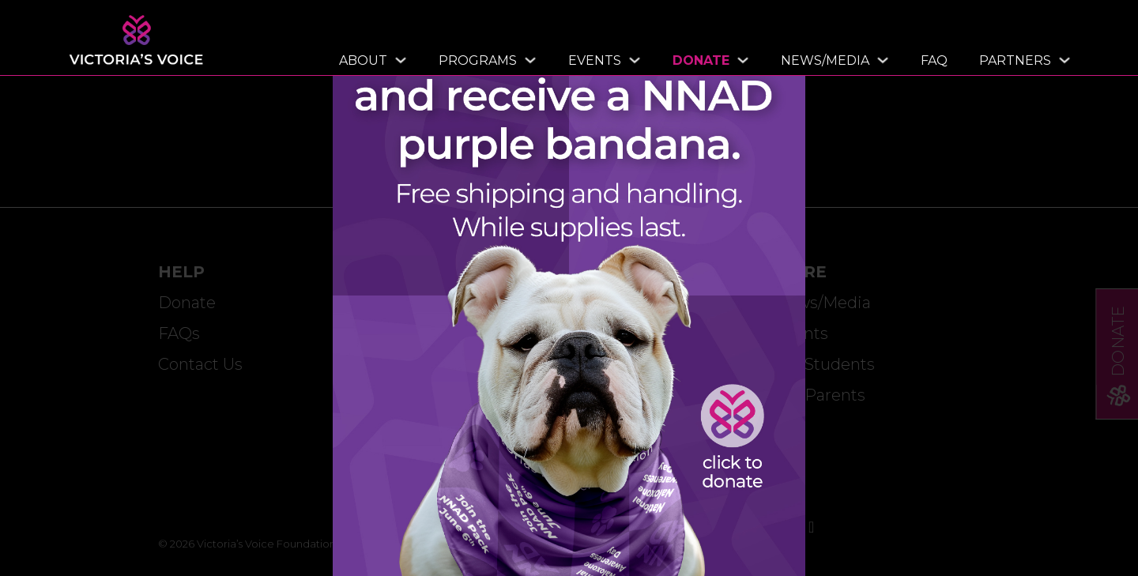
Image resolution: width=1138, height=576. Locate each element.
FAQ (934, 60)
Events (594, 60)
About (363, 60)
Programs (478, 60)
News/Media (825, 60)
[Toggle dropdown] (397, 60)
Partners (1015, 60)
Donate (701, 60)
